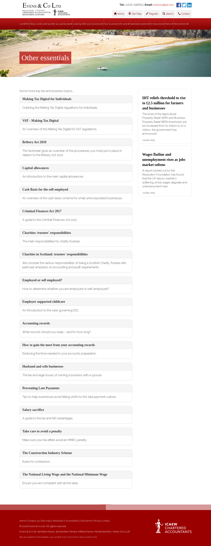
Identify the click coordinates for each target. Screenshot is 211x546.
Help (106, 520)
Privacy (98, 520)
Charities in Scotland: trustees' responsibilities (55, 254)
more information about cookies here (79, 537)
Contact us (33, 520)
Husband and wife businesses (42, 366)
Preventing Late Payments (41, 388)
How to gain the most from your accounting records (58, 345)
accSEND (24, 24)
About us (35, 24)
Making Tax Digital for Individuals (46, 99)
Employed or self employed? (42, 280)
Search (168, 13)
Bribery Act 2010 (34, 142)
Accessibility (72, 520)
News (169, 24)
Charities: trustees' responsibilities (46, 233)
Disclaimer (86, 520)
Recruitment (181, 24)
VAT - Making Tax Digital (40, 120)
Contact (184, 13)
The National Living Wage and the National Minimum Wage (64, 474)
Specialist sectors (140, 24)
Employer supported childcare (43, 301)
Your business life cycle (116, 24)
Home (119, 13)
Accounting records (36, 323)
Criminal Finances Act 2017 (42, 211)
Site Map (134, 13)
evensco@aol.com (163, 4)
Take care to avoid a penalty (42, 431)
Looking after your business (88, 24)
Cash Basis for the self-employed (45, 189)
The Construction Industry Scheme (47, 453)
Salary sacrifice (33, 410)
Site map (46, 520)
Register (152, 13)
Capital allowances (35, 168)
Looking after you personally (57, 24)
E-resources (157, 24)
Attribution (58, 520)
